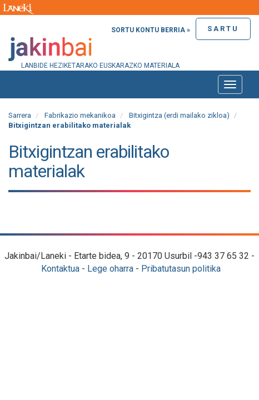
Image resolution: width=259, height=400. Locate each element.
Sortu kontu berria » (150, 30)
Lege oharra (110, 268)
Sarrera (19, 115)
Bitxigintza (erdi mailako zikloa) (179, 115)
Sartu (223, 28)
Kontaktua (60, 268)
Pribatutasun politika (181, 268)
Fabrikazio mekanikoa (80, 115)
